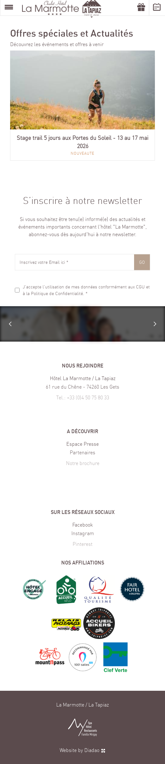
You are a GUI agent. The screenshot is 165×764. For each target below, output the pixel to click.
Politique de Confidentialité (57, 296)
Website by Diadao (83, 750)
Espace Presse (82, 444)
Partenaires (82, 455)
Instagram (82, 536)
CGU (140, 290)
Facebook (82, 525)
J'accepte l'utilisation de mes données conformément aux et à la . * (86, 293)
